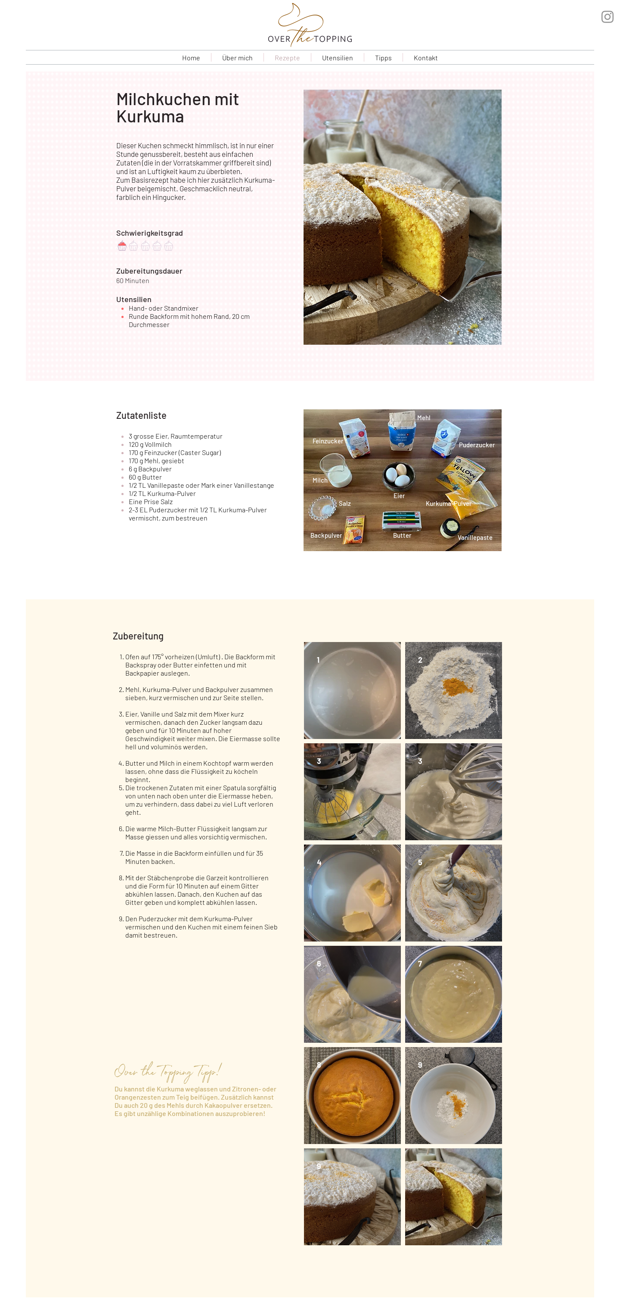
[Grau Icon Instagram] (607, 17)
